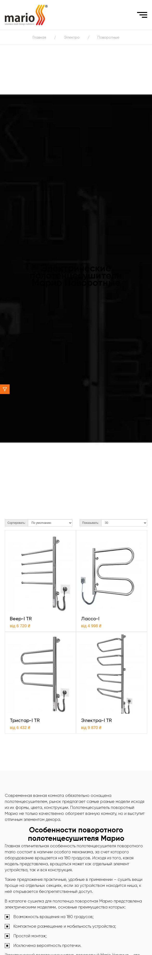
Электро (72, 37)
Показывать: (90, 523)
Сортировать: (16, 523)
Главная (39, 37)
